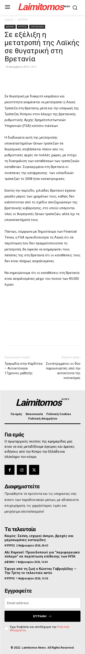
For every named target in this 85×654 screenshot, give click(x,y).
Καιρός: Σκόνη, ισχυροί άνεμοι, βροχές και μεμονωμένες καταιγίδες (39, 538)
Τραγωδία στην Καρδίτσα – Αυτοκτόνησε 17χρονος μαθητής (23, 368)
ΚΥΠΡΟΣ (22, 26)
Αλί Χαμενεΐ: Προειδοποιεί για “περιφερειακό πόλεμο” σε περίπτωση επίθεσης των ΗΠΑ (42, 554)
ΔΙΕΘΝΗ (23, 19)
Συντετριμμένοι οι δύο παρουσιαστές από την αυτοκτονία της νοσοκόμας (63, 371)
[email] (42, 603)
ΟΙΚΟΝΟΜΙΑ (37, 26)
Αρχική (9, 19)
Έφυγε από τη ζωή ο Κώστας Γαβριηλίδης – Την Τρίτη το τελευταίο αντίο (40, 571)
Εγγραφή (42, 616)
